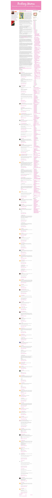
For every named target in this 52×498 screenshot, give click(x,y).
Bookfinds (35, 203)
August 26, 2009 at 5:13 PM (23, 282)
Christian (35, 116)
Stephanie (22, 107)
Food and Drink (35, 133)
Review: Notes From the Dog (37, 56)
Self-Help (35, 174)
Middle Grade (27, 68)
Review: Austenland (36, 37)
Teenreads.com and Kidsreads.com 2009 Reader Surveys (37, 63)
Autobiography (35, 97)
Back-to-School (35, 98)
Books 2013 (35, 108)
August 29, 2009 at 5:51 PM (23, 368)
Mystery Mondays (36, 160)
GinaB (22, 279)
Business (35, 114)
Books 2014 (35, 109)
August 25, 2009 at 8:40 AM (23, 129)
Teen (34, 182)
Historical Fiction (35, 140)
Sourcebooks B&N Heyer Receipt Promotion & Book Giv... (37, 36)
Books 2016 (35, 110)
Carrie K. (22, 468)
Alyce (21, 198)
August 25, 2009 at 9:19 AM (23, 142)
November (35, 30)
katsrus (22, 204)
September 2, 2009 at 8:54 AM (24, 432)
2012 (34, 26)
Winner (34, 195)
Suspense (35, 181)
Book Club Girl (35, 202)
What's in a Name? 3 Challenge (37, 192)
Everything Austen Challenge (37, 130)
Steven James (22, 177)
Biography (35, 100)
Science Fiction (35, 173)
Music (34, 159)
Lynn (21, 345)
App (34, 94)
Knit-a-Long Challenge (36, 146)
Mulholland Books (36, 209)
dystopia (35, 127)
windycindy (22, 440)
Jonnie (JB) (22, 477)
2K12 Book (35, 91)
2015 (34, 24)
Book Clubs (35, 104)
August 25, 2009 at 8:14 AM (23, 111)
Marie (21, 317)
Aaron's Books (35, 199)
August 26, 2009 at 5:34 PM (23, 287)
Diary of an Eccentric (23, 100)
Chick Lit (35, 115)
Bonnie (22, 144)
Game (34, 136)
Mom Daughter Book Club (36, 157)
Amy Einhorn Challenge (36, 93)
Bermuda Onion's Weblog (36, 200)
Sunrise (22, 416)
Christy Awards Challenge (36, 117)
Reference (35, 169)
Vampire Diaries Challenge (36, 186)
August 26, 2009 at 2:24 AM (23, 263)
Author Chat (35, 96)
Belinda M (22, 460)
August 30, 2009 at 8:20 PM (23, 409)
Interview (35, 144)
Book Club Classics (36, 201)
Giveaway (25, 68)
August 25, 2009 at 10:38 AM (23, 167)
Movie (34, 158)
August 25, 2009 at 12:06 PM (23, 202)
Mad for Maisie (35, 148)
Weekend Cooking (36, 190)
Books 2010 (35, 106)
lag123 (22, 284)
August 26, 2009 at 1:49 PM (23, 277)
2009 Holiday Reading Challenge (37, 88)
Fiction (34, 132)
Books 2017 (35, 111)
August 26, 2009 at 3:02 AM (23, 267)
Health (34, 139)
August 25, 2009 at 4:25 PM (23, 231)
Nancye (22, 482)
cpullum (22, 249)
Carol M (22, 428)
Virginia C (22, 72)
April (34, 82)
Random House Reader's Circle (37, 211)
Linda (21, 161)
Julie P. (16, 11)
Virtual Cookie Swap (36, 188)
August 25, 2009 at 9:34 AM (23, 152)
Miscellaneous (35, 156)
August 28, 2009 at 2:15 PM (23, 309)
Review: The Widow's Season (37, 72)
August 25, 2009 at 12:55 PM (23, 206)
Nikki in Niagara (23, 311)
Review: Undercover (36, 54)
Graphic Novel (35, 137)
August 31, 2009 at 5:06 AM (23, 414)
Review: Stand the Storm (36, 64)
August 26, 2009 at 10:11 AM (23, 271)
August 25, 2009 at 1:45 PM (23, 213)
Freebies (35, 135)
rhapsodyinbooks (23, 208)
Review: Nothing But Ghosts (37, 76)
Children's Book (22, 68)
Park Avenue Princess (23, 419)
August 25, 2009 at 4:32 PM (23, 235)
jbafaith (22, 402)
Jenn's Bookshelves (23, 123)
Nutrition (35, 163)
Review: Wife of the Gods (36, 52)
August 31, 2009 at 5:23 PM (23, 426)
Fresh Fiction (35, 206)
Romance (35, 171)
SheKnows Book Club (36, 175)
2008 (34, 85)
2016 (34, 23)
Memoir (35, 152)
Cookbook (35, 121)
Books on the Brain (36, 204)
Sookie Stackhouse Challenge (37, 178)
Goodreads (35, 207)
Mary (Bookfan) (22, 85)
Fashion (35, 131)
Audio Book (35, 95)
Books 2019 (35, 112)
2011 (34, 27)
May (34, 81)
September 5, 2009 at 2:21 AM (24, 451)
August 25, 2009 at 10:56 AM (23, 175)
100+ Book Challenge (36, 87)
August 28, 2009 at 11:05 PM (23, 360)
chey (21, 228)
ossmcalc (22, 382)
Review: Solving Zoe (36, 55)
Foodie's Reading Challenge (37, 134)
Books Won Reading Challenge (37, 113)
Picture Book (35, 165)
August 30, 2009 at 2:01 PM (23, 396)
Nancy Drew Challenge (36, 161)
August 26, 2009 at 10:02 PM (23, 293)
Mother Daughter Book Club (37, 208)
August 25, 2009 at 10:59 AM (23, 189)
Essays (34, 129)
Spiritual (35, 180)
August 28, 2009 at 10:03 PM (23, 353)
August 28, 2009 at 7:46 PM (23, 332)
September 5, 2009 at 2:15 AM (24, 445)
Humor (34, 142)
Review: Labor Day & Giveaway (37, 51)
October (35, 31)
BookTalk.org (35, 205)
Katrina (22, 301)
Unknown (22, 242)
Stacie (22, 138)
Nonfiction (30, 68)
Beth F (22, 119)
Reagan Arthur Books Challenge (37, 167)
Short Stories (35, 177)
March (35, 83)
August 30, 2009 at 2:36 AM (23, 373)
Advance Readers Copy (36, 92)
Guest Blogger (35, 138)
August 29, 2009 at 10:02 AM (23, 364)
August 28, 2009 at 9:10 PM (23, 348)
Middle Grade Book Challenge (37, 155)
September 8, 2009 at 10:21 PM (24, 486)
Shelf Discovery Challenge (36, 176)
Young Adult (35, 197)
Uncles (22, 341)
